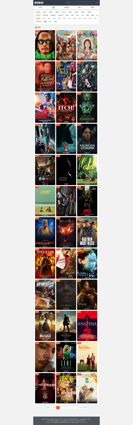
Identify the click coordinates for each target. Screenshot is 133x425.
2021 (69, 18)
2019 (80, 18)
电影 (53, 7)
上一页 (53, 407)
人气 (50, 21)
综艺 (79, 7)
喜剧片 (51, 12)
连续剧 (66, 7)
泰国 (98, 15)
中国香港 (53, 15)
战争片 (89, 12)
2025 (49, 18)
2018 (85, 18)
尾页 (85, 407)
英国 (77, 15)
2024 (54, 18)
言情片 (70, 12)
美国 (67, 15)
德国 (92, 15)
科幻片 (64, 12)
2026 (44, 18)
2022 (64, 18)
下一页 (80, 407)
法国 (72, 15)
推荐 (55, 21)
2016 (95, 18)
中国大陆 (45, 15)
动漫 (92, 7)
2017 (90, 18)
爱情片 (57, 12)
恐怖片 (77, 12)
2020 (74, 18)
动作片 (45, 12)
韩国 (87, 15)
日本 (82, 15)
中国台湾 (60, 15)
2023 (59, 18)
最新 (45, 21)
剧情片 (83, 12)
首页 (40, 7)
